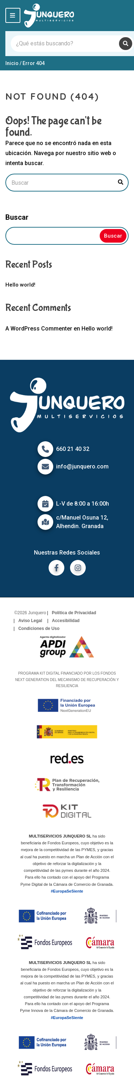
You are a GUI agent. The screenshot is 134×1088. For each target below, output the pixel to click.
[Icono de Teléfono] (45, 449)
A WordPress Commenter (38, 328)
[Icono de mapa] (45, 522)
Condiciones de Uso (38, 628)
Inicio (12, 63)
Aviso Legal (30, 620)
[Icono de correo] (45, 467)
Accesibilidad (65, 620)
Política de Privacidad (74, 612)
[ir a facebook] (56, 568)
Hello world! (20, 285)
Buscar (17, 217)
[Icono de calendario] (45, 504)
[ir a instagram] (78, 568)
